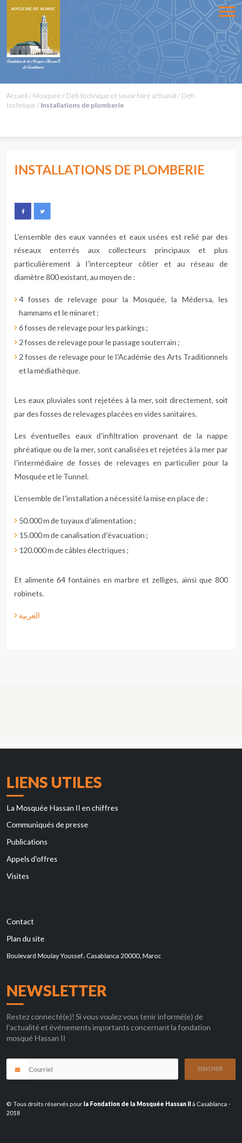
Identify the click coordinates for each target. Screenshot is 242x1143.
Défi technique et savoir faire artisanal (121, 95)
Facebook (22, 211)
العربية (29, 615)
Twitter (42, 211)
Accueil (16, 95)
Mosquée (47, 95)
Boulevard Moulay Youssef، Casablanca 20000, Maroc (83, 956)
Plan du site (25, 938)
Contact (20, 921)
